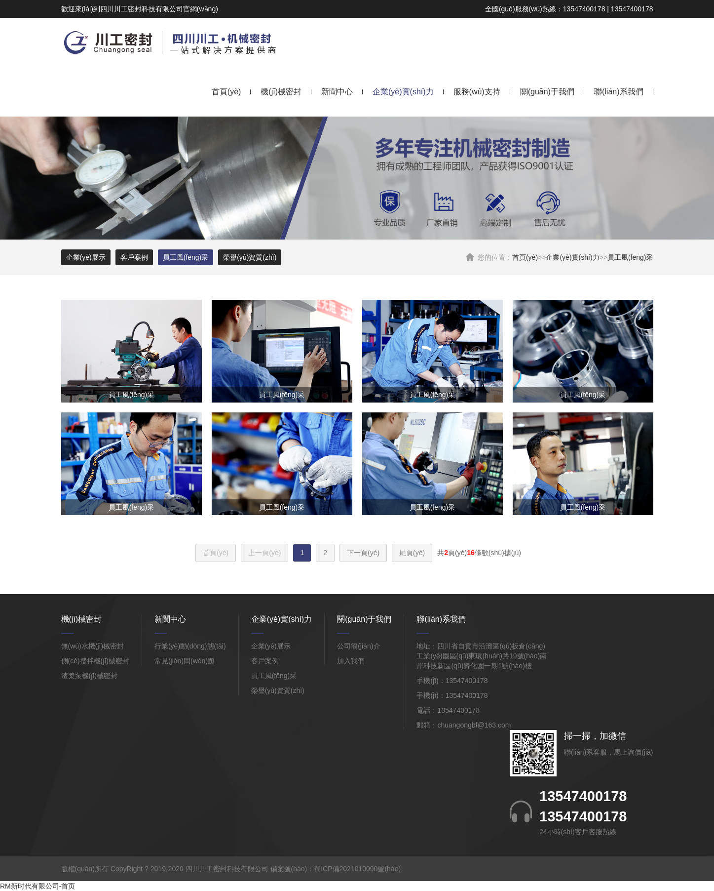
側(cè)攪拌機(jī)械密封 (95, 661)
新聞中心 (337, 91)
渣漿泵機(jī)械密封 (89, 676)
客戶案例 (134, 257)
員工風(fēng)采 (630, 257)
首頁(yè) (226, 91)
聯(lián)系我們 (618, 91)
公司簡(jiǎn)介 (358, 646)
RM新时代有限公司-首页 (37, 886)
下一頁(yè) (363, 553)
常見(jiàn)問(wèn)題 (184, 661)
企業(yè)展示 (86, 257)
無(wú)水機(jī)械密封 (92, 646)
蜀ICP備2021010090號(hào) (357, 869)
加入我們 (351, 661)
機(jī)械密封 (281, 91)
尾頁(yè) (412, 553)
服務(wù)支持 (476, 91)
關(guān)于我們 (547, 91)
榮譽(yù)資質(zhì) (249, 257)
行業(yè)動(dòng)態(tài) (190, 646)
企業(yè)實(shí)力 (403, 91)
